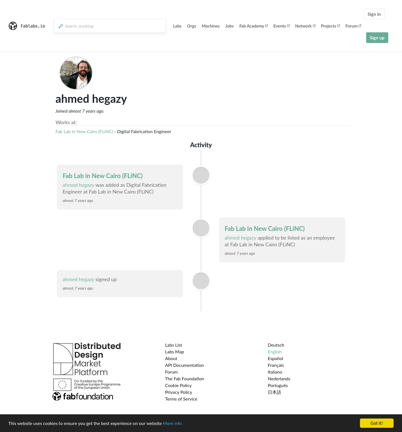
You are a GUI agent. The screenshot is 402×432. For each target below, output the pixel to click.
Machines (211, 25)
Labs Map (174, 351)
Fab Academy (253, 25)
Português (278, 385)
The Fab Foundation (184, 378)
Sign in (374, 14)
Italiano (275, 371)
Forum (353, 25)
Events (281, 25)
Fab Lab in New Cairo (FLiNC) (84, 131)
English (275, 351)
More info (172, 423)
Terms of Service (181, 398)
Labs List (173, 344)
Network (305, 25)
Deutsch (276, 344)
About (171, 358)
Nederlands (279, 378)
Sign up (377, 37)
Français (276, 365)
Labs (177, 25)
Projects (330, 25)
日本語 (274, 392)
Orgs (191, 25)
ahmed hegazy (78, 185)
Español (275, 358)
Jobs (229, 25)
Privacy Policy (178, 392)
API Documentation (184, 365)
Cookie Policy (178, 385)
